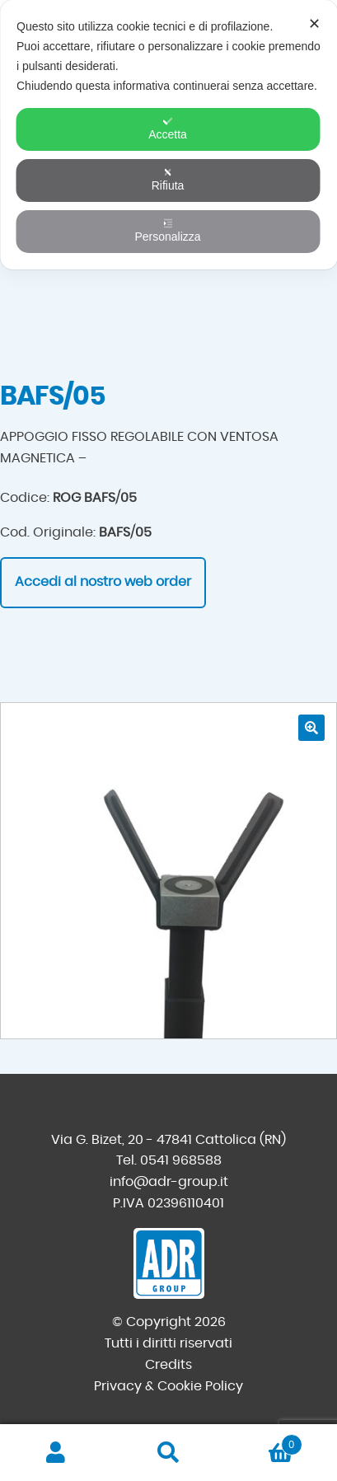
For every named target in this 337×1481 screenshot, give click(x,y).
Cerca (168, 1453)
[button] (311, 728)
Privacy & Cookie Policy (168, 1386)
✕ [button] (314, 24)
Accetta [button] (167, 128)
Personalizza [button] (167, 230)
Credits (168, 1364)
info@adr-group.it (169, 1181)
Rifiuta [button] (168, 179)
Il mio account (56, 1453)
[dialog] (168, 134)
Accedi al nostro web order (103, 581)
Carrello (263, 1441)
